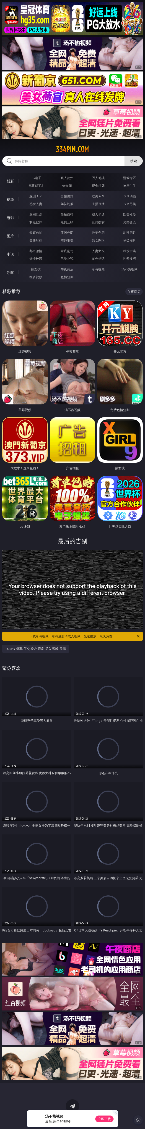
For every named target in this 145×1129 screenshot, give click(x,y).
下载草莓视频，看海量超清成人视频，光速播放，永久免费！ (84, 636)
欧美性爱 (129, 214)
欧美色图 (98, 232)
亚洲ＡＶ (35, 196)
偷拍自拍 (67, 214)
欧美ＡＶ (98, 196)
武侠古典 (129, 251)
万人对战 (98, 178)
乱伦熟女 (98, 222)
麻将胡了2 (35, 185)
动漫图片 (129, 232)
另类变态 (129, 222)
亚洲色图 (67, 232)
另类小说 (67, 258)
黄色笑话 (98, 258)
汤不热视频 (129, 269)
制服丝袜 (35, 222)
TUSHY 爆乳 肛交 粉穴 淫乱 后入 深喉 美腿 (35, 648)
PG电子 (36, 178)
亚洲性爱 (35, 214)
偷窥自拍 (35, 232)
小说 (10, 254)
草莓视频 (98, 269)
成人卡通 (98, 214)
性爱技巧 (129, 258)
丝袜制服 (67, 204)
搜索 (133, 161)
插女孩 (36, 269)
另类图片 (129, 240)
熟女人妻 (35, 204)
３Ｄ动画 (129, 196)
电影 (10, 217)
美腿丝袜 (35, 240)
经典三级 (67, 222)
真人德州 (67, 178)
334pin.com (72, 149)
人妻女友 (98, 251)
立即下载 (104, 1119)
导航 (10, 272)
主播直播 (98, 204)
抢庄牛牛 (129, 185)
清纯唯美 (67, 240)
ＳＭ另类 (129, 204)
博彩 (10, 181)
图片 (10, 235)
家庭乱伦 (67, 251)
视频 (10, 199)
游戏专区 (129, 178)
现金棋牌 (98, 185)
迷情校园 (35, 258)
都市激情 (35, 251)
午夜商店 (67, 269)
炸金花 (67, 185)
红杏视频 (35, 277)
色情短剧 (67, 277)
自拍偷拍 (67, 196)
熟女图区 (98, 240)
